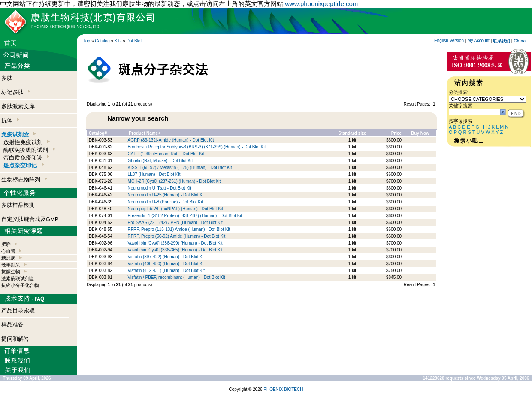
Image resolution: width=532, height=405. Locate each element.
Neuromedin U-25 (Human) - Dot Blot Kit (166, 195)
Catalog (102, 41)
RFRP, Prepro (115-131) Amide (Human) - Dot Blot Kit (179, 229)
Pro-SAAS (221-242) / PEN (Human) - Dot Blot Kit (175, 222)
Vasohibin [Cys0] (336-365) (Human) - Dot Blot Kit (175, 250)
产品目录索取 (18, 310)
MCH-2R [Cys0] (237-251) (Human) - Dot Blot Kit (174, 181)
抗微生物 (10, 271)
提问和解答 (15, 338)
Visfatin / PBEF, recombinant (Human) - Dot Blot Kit (176, 277)
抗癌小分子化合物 (20, 285)
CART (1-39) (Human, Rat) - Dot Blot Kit (166, 153)
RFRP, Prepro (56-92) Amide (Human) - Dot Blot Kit (177, 236)
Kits (118, 41)
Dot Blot (134, 41)
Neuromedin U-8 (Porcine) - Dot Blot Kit (165, 201)
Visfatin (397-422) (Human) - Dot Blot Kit (166, 256)
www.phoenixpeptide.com (321, 3)
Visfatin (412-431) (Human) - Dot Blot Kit (166, 270)
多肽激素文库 (18, 106)
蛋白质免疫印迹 (26, 157)
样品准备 (12, 324)
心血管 (8, 251)
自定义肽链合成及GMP (30, 219)
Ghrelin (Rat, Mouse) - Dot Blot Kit (160, 160)
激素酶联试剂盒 (17, 278)
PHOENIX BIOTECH (283, 389)
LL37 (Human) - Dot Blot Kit (154, 174)
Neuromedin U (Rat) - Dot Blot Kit (159, 188)
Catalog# (98, 133)
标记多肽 (15, 92)
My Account (478, 40)
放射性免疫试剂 (26, 142)
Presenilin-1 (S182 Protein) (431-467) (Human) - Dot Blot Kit (185, 215)
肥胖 (6, 244)
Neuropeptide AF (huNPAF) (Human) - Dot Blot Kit (175, 208)
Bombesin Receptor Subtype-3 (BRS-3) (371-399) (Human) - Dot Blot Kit (197, 147)
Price (396, 133)
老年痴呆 (10, 264)
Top (86, 41)
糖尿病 (8, 257)
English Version (449, 40)
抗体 (10, 120)
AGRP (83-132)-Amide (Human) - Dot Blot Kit (171, 140)
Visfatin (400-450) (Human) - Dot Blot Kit (166, 263)
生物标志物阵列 (24, 179)
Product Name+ (144, 133)
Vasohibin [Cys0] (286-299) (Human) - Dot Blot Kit (175, 243)
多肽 (6, 78)
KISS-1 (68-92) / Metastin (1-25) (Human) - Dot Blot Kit (180, 167)
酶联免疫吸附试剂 (29, 150)
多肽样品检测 (18, 205)
